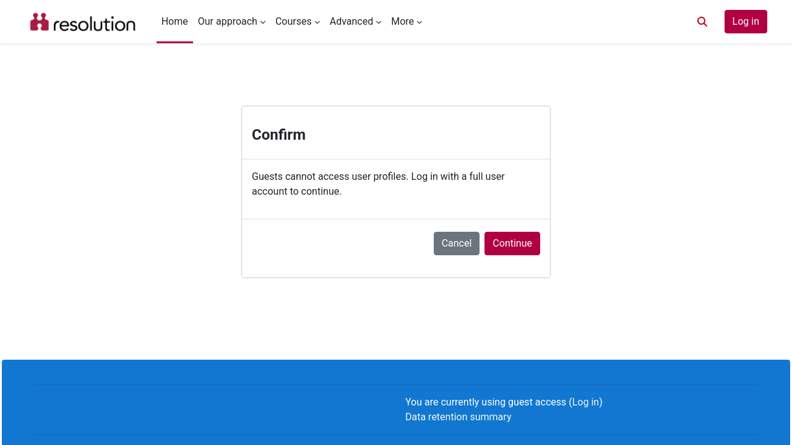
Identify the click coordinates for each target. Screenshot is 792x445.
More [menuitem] (402, 21)
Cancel (457, 243)
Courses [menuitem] (293, 21)
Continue (512, 243)
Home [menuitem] (174, 21)
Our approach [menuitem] (227, 21)
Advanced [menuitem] (352, 21)
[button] (702, 21)
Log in (746, 21)
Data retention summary (458, 417)
